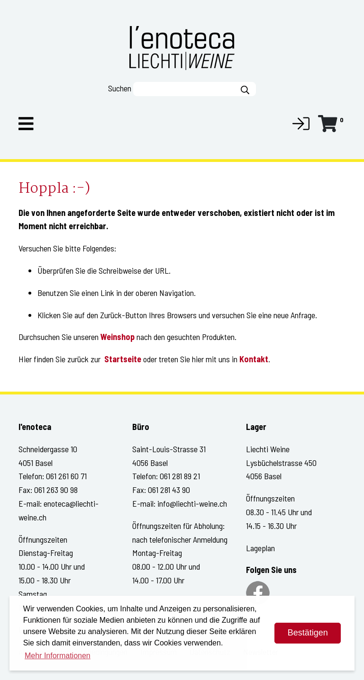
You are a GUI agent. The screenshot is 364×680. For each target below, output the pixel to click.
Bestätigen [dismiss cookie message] (308, 632)
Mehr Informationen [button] (58, 656)
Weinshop (117, 336)
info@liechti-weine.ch (192, 503)
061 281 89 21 (180, 476)
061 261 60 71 (66, 476)
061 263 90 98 (56, 489)
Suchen (119, 88)
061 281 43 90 (169, 489)
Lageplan (260, 548)
